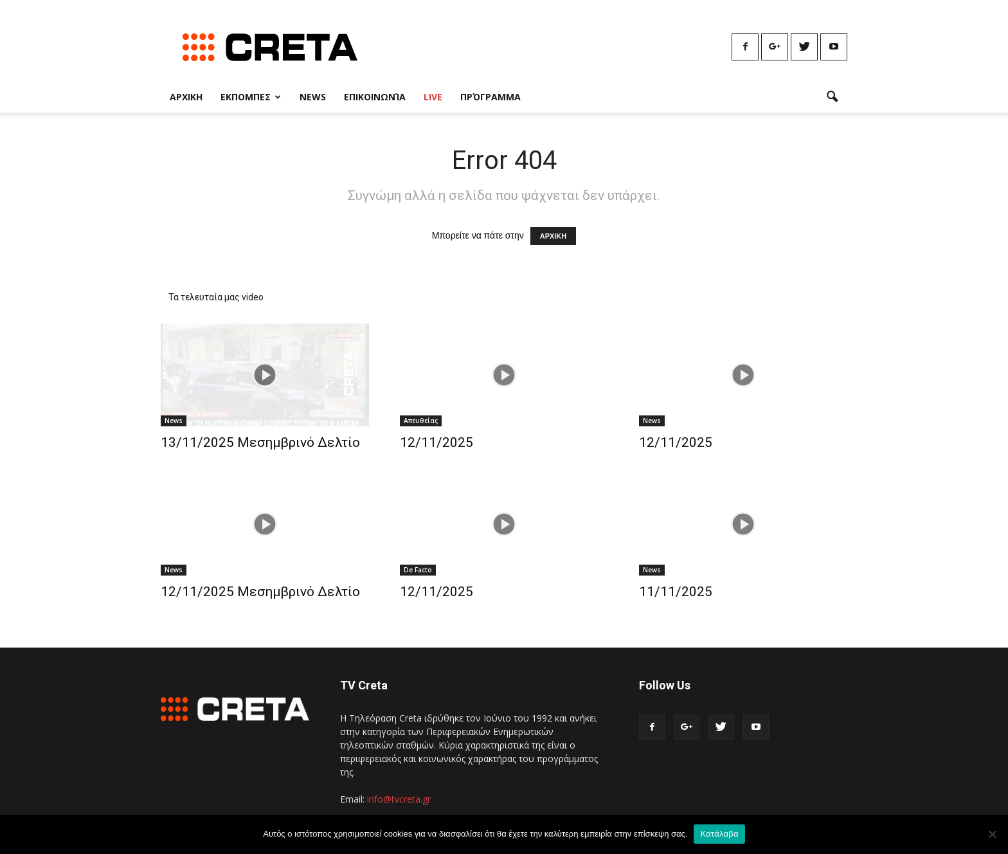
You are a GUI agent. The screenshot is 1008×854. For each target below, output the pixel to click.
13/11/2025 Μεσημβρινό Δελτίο (260, 442)
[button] (831, 97)
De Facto (418, 569)
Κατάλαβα (719, 834)
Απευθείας (421, 420)
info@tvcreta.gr (399, 799)
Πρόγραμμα (490, 97)
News (313, 97)
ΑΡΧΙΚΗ (553, 236)
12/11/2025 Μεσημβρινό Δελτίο (260, 591)
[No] (992, 834)
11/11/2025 (675, 591)
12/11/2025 (436, 442)
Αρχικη (186, 97)
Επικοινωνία (375, 97)
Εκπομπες (251, 97)
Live (433, 97)
